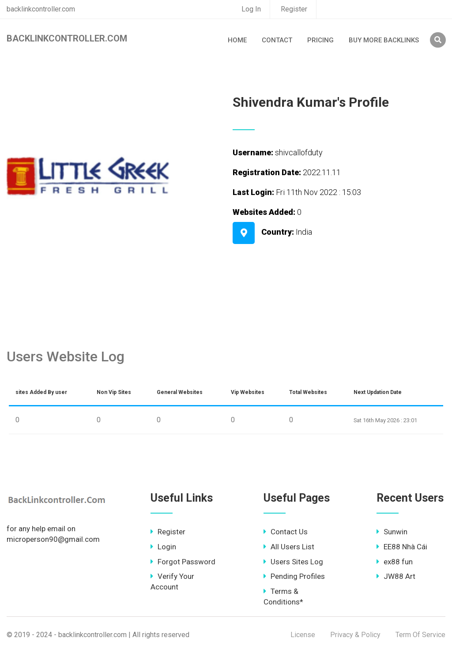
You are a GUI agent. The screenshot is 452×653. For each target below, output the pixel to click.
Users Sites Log (293, 561)
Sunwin (392, 531)
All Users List (289, 546)
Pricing (320, 40)
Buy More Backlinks (384, 40)
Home (237, 40)
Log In (251, 9)
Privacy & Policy (355, 634)
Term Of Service (420, 634)
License (302, 634)
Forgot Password (183, 561)
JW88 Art (396, 576)
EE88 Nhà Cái (402, 546)
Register (294, 9)
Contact (277, 40)
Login (163, 546)
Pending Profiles (294, 576)
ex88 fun (395, 561)
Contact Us (286, 531)
